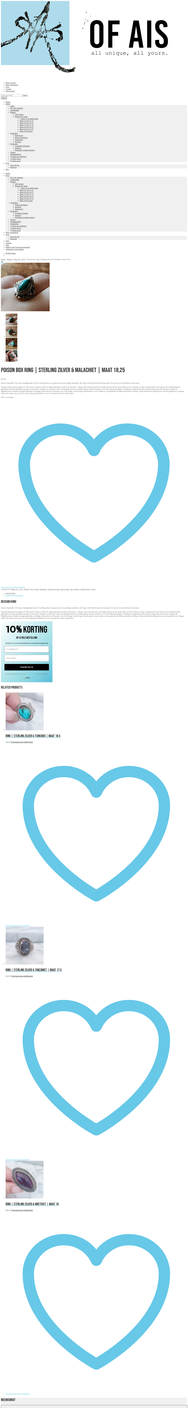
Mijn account (11, 83)
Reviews (13, 167)
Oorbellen (14, 133)
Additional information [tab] (14, 595)
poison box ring (53, 589)
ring (71, 589)
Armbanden (14, 110)
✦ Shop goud (15, 161)
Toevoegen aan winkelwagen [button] (22, 742)
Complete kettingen (22, 146)
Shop (7, 176)
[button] (2, 262)
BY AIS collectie (16, 108)
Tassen (12, 152)
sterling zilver (85, 589)
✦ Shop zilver (15, 159)
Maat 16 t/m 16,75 (26, 123)
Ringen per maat (21, 117)
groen (36, 589)
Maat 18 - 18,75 (20, 259)
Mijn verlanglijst (12, 85)
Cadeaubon (14, 224)
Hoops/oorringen (21, 138)
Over (7, 163)
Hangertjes (19, 140)
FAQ (7, 87)
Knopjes (18, 142)
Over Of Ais (14, 165)
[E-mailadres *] (26, 649)
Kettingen (14, 144)
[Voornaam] (26, 658)
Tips (7, 169)
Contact (8, 89)
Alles (12, 106)
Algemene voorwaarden (15, 249)
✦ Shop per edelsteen (18, 157)
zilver (93, 589)
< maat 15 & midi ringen (29, 119)
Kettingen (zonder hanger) (25, 150)
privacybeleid (30, 674)
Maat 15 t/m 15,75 (26, 121)
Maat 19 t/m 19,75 (26, 129)
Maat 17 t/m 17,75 (26, 125)
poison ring (64, 589)
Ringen (13, 112)
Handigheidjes (15, 154)
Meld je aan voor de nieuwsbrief (18, 247)
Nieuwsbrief (10, 91)
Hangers (18, 148)
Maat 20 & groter (26, 131)
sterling (76, 589)
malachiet (43, 589)
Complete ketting (21, 213)
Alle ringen (19, 114)
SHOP (8, 104)
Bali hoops (19, 135)
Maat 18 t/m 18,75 (26, 127)
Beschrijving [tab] (10, 593)
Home (8, 102)
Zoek (25, 95)
